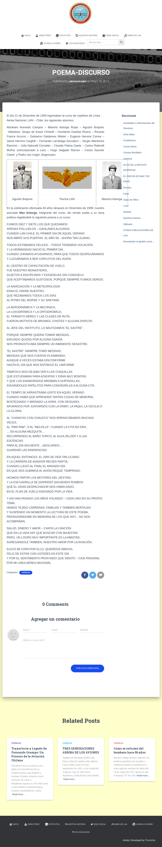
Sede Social (110, 35)
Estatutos (63, 35)
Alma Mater (129, 134)
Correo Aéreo (129, 146)
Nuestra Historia (86, 35)
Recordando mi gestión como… (138, 241)
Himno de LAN (132, 35)
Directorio (43, 35)
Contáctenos (129, 140)
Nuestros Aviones (131, 218)
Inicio (26, 35)
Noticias (127, 212)
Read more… (18, 794)
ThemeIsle (150, 840)
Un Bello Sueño (50, 43)
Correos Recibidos (132, 152)
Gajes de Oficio (130, 199)
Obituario (127, 224)
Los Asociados (75, 43)
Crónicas (26, 572)
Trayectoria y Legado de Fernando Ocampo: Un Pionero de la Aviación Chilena (29, 754)
